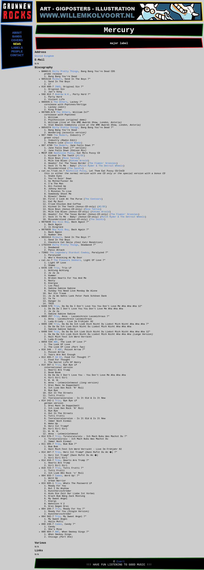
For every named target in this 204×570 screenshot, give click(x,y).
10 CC (58, 357)
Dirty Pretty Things (65, 71)
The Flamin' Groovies (102, 163)
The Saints (75, 168)
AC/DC (80, 155)
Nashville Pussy (64, 153)
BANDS (17, 36)
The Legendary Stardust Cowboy (69, 252)
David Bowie (73, 143)
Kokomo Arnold (79, 160)
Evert (121, 561)
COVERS (17, 40)
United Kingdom (44, 56)
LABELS (17, 48)
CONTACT (17, 55)
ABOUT (17, 33)
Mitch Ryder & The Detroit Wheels (101, 166)
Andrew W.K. (62, 94)
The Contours (93, 199)
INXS (58, 86)
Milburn (57, 79)
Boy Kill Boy (60, 222)
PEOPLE (17, 51)
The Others (60, 102)
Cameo (58, 475)
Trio (56, 268)
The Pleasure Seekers (67, 260)
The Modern (60, 135)
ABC (56, 342)
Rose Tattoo (70, 158)
